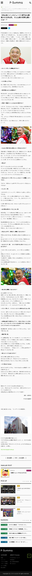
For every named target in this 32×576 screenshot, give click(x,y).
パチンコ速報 (4, 537)
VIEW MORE (26, 481)
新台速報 (3, 567)
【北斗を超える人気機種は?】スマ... (18, 533)
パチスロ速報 (4, 524)
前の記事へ (9, 458)
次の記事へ (22, 458)
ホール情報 (3, 565)
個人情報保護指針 (14, 561)
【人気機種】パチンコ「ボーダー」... (18, 542)
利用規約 (12, 559)
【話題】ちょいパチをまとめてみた (18, 472)
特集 (15, 24)
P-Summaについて (15, 557)
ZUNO (12, 573)
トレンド (11, 24)
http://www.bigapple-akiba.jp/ (7, 449)
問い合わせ (13, 563)
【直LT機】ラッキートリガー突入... (18, 537)
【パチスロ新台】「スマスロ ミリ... (18, 524)
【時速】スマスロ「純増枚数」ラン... (18, 529)
